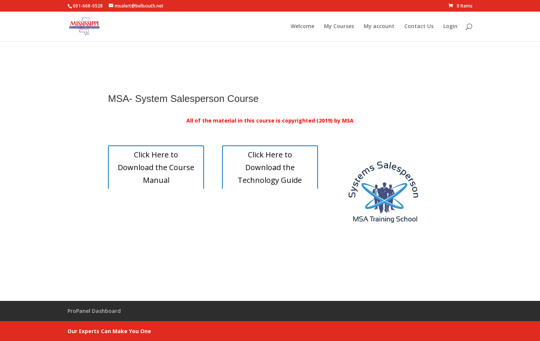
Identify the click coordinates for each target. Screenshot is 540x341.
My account (379, 27)
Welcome (302, 27)
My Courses (339, 27)
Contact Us (419, 27)
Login (450, 27)
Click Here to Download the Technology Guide (270, 167)
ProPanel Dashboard (94, 310)
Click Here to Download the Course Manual (156, 167)
